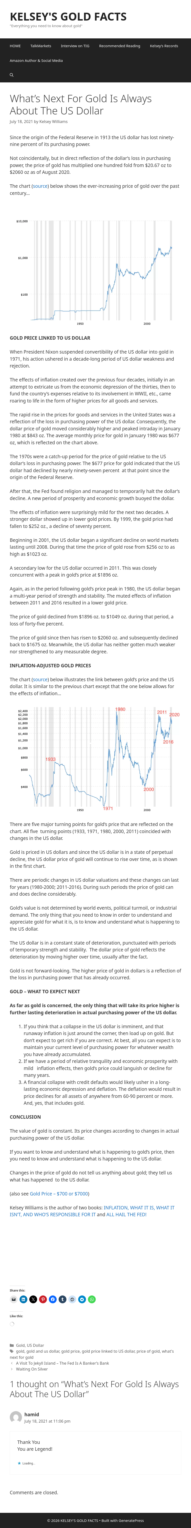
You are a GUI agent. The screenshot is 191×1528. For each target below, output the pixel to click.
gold (20, 1351)
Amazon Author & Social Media (36, 60)
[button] (11, 75)
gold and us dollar (42, 1351)
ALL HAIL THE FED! (126, 1214)
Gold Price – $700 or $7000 (59, 1194)
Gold (20, 1345)
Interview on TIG (75, 45)
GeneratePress (131, 1520)
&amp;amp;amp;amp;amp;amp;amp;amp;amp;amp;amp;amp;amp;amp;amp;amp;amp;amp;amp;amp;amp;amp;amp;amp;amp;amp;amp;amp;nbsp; (112, 1254)
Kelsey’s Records (164, 45)
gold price (70, 1351)
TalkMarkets (41, 45)
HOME (15, 45)
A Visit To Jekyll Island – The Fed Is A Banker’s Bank (62, 1363)
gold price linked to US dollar (108, 1351)
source (40, 186)
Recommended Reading (119, 45)
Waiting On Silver (32, 1369)
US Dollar (35, 1345)
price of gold (148, 1351)
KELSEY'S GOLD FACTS (68, 16)
